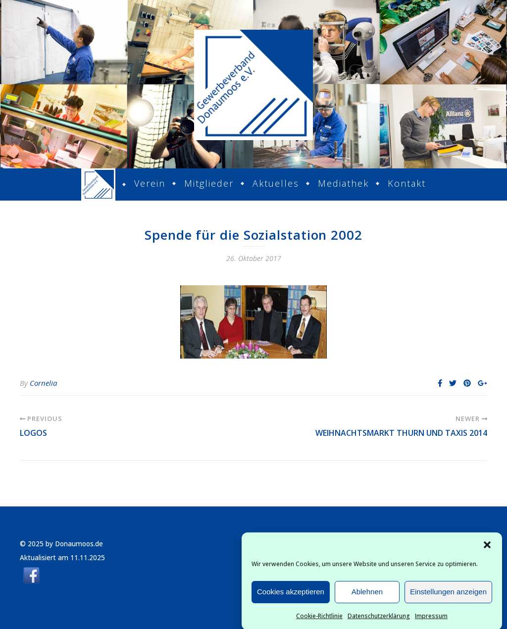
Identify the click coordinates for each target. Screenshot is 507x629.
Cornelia (43, 383)
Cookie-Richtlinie (319, 619)
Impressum (431, 619)
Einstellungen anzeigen (448, 595)
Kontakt (407, 183)
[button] (487, 548)
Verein (149, 183)
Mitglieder (209, 183)
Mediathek (343, 183)
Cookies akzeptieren (290, 595)
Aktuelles (276, 183)
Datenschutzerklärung (379, 619)
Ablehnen (367, 595)
